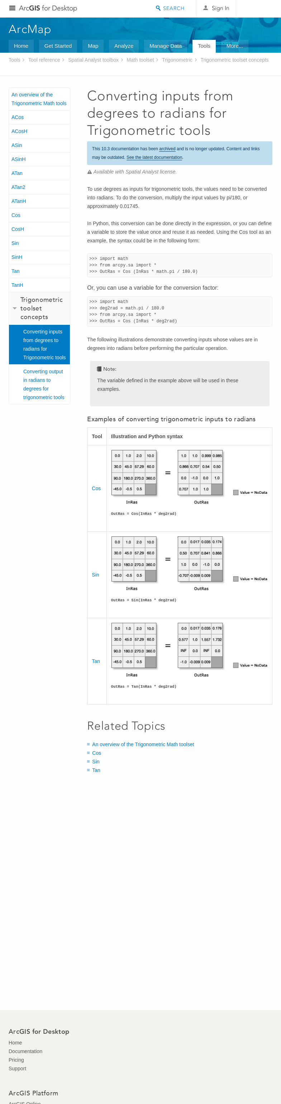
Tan (15, 271)
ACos (17, 117)
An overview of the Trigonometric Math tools (39, 99)
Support (17, 1068)
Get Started (58, 46)
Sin (15, 243)
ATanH (18, 201)
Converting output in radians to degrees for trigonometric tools (43, 384)
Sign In (220, 8)
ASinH (18, 159)
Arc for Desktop (48, 8)
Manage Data (165, 46)
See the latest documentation (154, 157)
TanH (17, 285)
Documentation (25, 1051)
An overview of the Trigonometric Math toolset (143, 744)
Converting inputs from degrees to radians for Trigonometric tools (44, 344)
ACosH (19, 131)
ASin (16, 145)
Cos (15, 215)
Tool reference (44, 60)
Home (21, 46)
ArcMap (30, 29)
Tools (204, 46)
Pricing (16, 1060)
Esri (257, 8)
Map (93, 46)
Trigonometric (177, 60)
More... (235, 46)
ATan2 (18, 187)
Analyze (123, 46)
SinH (16, 257)
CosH (17, 229)
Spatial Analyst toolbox (93, 60)
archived (167, 148)
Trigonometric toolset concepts (234, 60)
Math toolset (140, 60)
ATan (17, 173)
